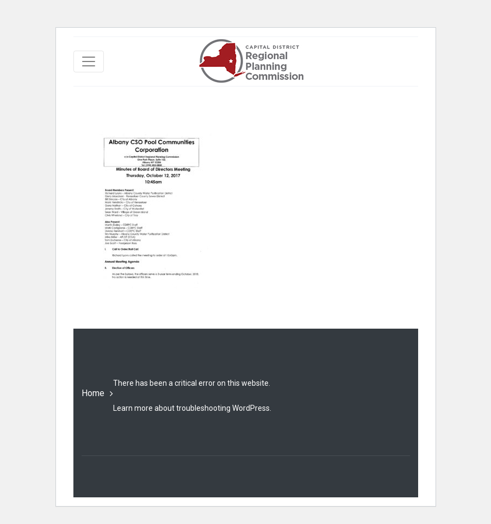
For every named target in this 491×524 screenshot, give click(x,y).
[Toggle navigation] (88, 61)
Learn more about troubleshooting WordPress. (192, 408)
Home (93, 393)
